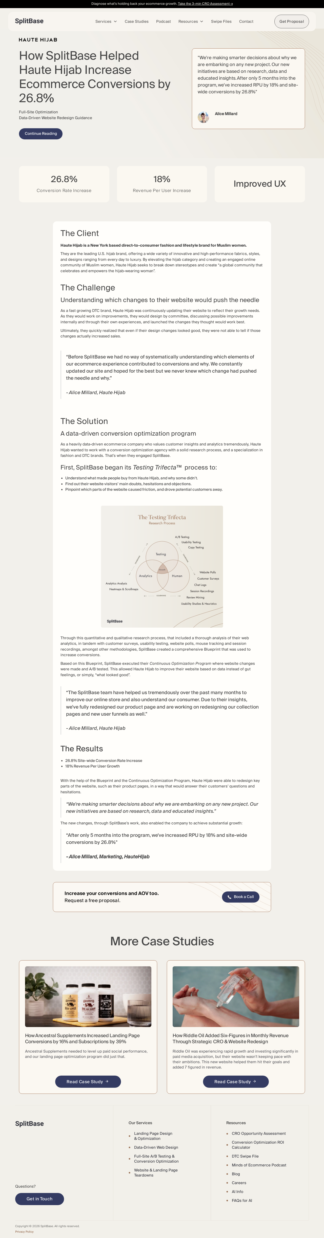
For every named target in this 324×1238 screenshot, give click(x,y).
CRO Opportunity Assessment (259, 1133)
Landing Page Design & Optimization (153, 1136)
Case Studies (137, 21)
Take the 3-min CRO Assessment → (205, 4)
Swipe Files (221, 21)
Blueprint (212, 649)
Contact (246, 21)
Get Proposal (291, 21)
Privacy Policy (24, 1231)
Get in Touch (40, 1199)
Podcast (163, 21)
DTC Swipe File (245, 1156)
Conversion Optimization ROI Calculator (258, 1145)
